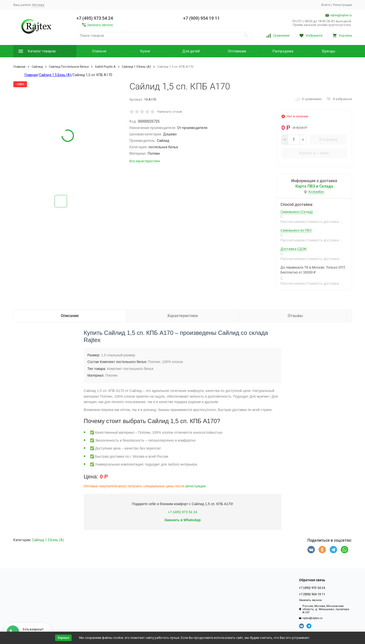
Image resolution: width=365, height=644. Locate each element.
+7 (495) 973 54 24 (182, 512)
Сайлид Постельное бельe (69, 66)
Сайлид (37, 66)
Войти (325, 5)
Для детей (191, 51)
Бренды (328, 51)
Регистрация (342, 5)
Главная (19, 66)
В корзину (328, 139)
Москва (38, 5)
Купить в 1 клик (314, 153)
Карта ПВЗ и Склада (314, 186)
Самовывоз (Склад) (296, 212)
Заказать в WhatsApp (182, 520)
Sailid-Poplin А (105, 66)
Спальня (99, 51)
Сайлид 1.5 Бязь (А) (136, 66)
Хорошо (63, 638)
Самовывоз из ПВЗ (295, 230)
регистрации (196, 486)
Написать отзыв (169, 111)
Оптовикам (237, 51)
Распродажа (283, 51)
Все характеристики (144, 161)
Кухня (145, 51)
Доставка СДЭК (293, 249)
